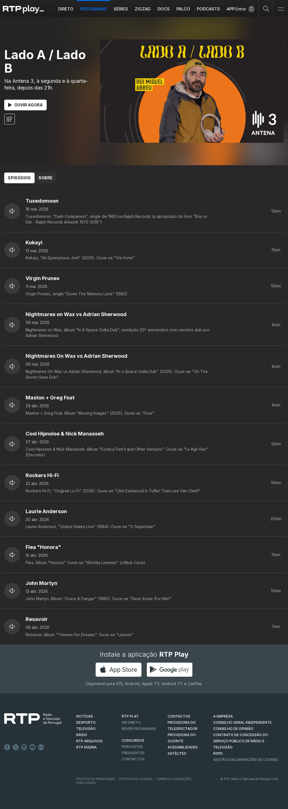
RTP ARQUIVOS (89, 741)
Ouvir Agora (25, 104)
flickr (41, 747)
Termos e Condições (174, 779)
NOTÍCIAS (84, 716)
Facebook (7, 747)
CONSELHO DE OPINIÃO (233, 729)
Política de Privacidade (95, 779)
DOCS (164, 9)
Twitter (16, 747)
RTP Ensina (86, 747)
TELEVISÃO (86, 729)
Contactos (133, 759)
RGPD (218, 753)
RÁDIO (81, 735)
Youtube (33, 747)
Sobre (46, 177)
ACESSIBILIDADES (183, 747)
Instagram (24, 747)
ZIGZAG (143, 9)
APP (231, 9)
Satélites (177, 753)
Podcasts (208, 9)
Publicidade (86, 783)
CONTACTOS (179, 716)
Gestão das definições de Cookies (245, 759)
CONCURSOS (133, 740)
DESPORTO (86, 722)
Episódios (19, 177)
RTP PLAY (130, 716)
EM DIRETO (131, 722)
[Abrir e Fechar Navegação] (280, 9)
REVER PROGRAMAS (139, 729)
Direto (65, 9)
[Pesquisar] (266, 8)
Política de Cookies (135, 779)
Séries (121, 9)
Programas (93, 9)
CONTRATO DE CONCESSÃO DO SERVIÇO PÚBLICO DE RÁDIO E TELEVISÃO (240, 741)
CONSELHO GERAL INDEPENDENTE (242, 722)
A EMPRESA (223, 716)
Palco (183, 9)
